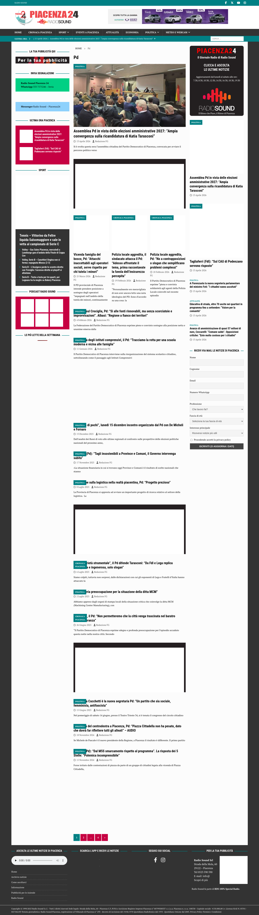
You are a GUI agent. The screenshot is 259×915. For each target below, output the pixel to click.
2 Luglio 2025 (82, 596)
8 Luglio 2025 (82, 487)
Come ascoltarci (19, 882)
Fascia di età (196, 415)
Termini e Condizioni (212, 912)
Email (193, 380)
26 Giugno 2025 (83, 624)
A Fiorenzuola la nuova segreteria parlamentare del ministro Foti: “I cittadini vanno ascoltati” (215, 285)
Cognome (195, 368)
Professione (196, 403)
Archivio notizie (19, 877)
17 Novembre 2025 (85, 462)
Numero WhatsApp (199, 392)
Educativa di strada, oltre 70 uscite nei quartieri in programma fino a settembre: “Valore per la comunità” (216, 308)
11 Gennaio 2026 (84, 348)
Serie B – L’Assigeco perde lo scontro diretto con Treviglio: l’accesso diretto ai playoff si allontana (42, 270)
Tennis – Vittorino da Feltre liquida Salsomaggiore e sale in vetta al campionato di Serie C (40, 240)
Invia (51, 86)
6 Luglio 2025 (82, 571)
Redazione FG (101, 141)
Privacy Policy (196, 912)
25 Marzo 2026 (83, 276)
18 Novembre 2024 (85, 735)
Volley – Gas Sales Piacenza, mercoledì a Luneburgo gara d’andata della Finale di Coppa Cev (43, 252)
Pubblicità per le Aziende (23, 892)
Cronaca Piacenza (40, 32)
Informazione (17, 887)
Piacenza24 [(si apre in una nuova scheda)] (54, 106)
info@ (206, 876)
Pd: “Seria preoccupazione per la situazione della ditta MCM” (117, 592)
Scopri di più (201, 880)
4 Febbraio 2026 (84, 320)
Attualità (112, 32)
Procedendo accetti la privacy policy (212, 439)
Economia (132, 32)
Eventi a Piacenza (87, 32)
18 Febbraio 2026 (161, 272)
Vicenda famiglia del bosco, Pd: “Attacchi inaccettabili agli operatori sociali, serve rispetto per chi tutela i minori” (91, 263)
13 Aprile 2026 (83, 141)
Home (18, 32)
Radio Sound (21, 3)
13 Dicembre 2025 (84, 433)
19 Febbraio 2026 (123, 280)
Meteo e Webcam (176, 32)
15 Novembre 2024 (85, 760)
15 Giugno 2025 (83, 710)
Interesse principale (200, 427)
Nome (193, 357)
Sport (62, 32)
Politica (150, 32)
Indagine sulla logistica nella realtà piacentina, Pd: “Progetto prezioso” (123, 482)
